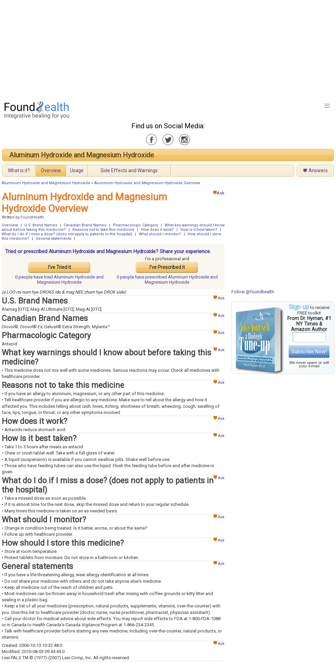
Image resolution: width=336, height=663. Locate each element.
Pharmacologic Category (135, 225)
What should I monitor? (160, 234)
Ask (219, 193)
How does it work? (157, 229)
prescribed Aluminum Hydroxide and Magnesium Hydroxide (167, 279)
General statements (53, 238)
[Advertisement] (153, 48)
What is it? (19, 170)
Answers (318, 170)
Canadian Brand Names (85, 225)
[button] (327, 106)
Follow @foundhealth (252, 291)
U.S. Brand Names (40, 225)
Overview (51, 170)
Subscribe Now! (309, 351)
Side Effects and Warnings (129, 170)
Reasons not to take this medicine (103, 229)
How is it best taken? (198, 229)
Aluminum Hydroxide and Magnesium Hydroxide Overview (147, 183)
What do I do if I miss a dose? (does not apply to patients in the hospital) (67, 234)
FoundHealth (32, 217)
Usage (77, 170)
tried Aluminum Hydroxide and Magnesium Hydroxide (59, 279)
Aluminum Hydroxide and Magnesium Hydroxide (81, 155)
